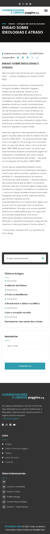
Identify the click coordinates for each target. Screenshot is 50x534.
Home (12, 23)
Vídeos (8, 453)
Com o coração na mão (18, 312)
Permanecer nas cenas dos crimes (24, 321)
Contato (9, 462)
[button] (45, 10)
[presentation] (25, 356)
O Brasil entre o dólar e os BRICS (22, 303)
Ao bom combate (13, 486)
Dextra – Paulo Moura (15, 506)
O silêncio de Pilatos (16, 285)
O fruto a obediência (16, 294)
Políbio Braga (11, 496)
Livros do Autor (12, 457)
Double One (39, 529)
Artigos (8, 444)
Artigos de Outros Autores (31, 23)
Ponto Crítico (11, 491)
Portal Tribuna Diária (14, 501)
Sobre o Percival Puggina (16, 448)
